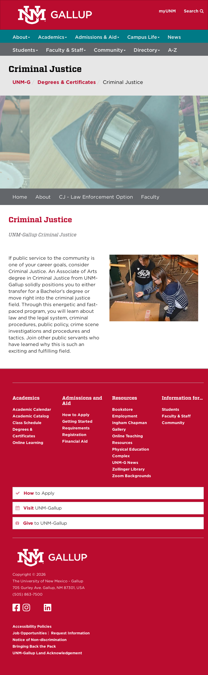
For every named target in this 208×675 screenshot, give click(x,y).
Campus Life (143, 37)
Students (25, 50)
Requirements (76, 428)
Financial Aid (75, 441)
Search (194, 11)
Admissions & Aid (97, 37)
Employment (124, 416)
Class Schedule (26, 422)
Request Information (70, 633)
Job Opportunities (29, 633)
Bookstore (122, 409)
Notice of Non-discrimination (39, 640)
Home (19, 197)
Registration (74, 434)
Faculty (150, 197)
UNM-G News (125, 462)
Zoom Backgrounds (131, 475)
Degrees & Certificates (66, 82)
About (21, 37)
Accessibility (32, 626)
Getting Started (77, 421)
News (174, 37)
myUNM (167, 11)
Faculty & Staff (66, 50)
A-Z (172, 50)
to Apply (34, 493)
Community (110, 50)
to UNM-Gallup (41, 523)
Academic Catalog (30, 416)
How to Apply (76, 414)
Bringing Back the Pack (34, 646)
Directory (147, 50)
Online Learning (27, 442)
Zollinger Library (128, 469)
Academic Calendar (31, 409)
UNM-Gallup (38, 508)
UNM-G (21, 82)
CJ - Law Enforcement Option (96, 197)
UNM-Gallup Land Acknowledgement (47, 653)
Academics (52, 37)
